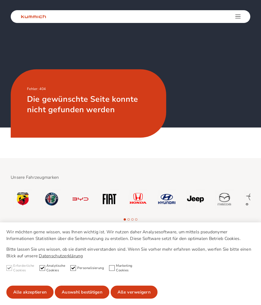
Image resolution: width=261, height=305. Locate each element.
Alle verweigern (134, 292)
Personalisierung (87, 268)
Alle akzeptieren (30, 292)
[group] (23, 199)
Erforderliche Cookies (20, 268)
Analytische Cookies (53, 268)
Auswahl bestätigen (82, 292)
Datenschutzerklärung (61, 256)
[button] (125, 219)
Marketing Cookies (121, 268)
